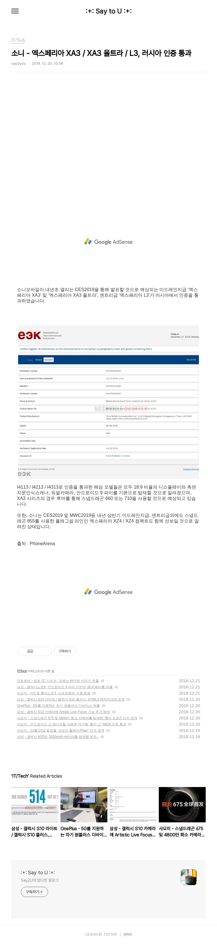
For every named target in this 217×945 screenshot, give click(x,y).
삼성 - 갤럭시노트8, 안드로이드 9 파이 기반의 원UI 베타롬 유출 (65, 687)
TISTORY (110, 935)
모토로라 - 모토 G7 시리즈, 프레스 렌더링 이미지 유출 (58, 681)
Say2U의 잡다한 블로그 (39, 880)
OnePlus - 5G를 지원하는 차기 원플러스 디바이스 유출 (58, 706)
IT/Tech (22, 671)
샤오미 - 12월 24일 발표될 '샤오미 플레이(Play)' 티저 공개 (60, 730)
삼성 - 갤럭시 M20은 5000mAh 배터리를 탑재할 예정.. (58, 737)
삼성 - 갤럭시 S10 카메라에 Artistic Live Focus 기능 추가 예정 (63, 712)
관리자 (127, 935)
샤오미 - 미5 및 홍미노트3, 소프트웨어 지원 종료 (53, 693)
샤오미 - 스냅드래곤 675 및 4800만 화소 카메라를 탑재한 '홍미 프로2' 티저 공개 (77, 718)
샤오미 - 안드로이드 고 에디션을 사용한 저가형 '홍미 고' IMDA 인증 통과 (71, 724)
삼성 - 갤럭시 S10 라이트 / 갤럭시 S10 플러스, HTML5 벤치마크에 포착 (71, 699)
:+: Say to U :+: (109, 11)
